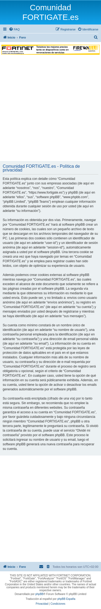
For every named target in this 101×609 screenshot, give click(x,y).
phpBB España (66, 598)
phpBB (39, 594)
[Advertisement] (50, 107)
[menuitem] (14, 29)
